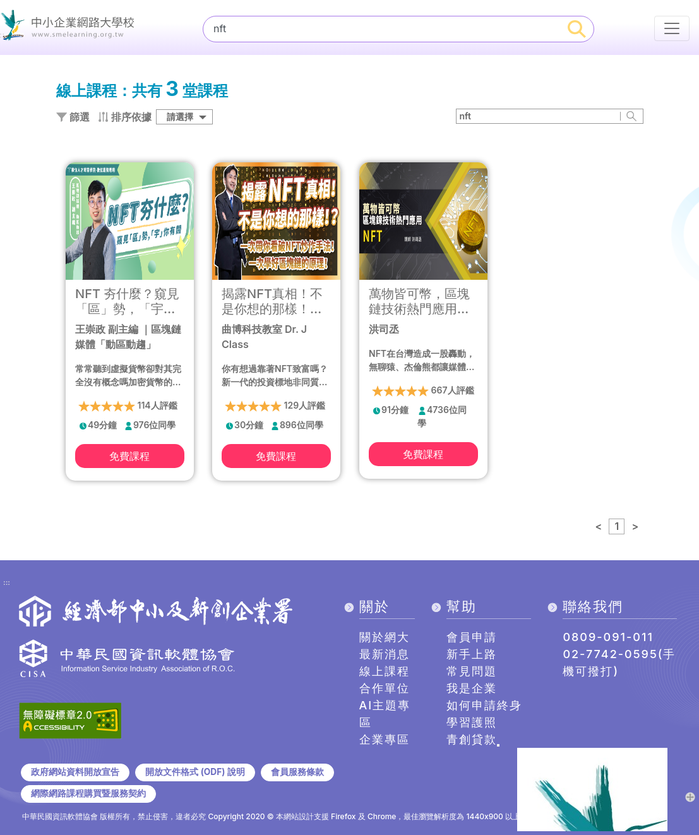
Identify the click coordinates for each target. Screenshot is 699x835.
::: (6, 583)
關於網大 (384, 637)
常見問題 (471, 671)
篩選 (73, 117)
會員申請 (471, 637)
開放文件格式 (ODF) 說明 (194, 772)
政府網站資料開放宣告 (75, 772)
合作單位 (384, 688)
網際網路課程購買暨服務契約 (88, 793)
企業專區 (384, 739)
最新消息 (384, 654)
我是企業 (471, 688)
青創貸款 (471, 739)
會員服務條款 (297, 772)
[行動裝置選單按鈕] (672, 28)
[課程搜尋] (382, 28)
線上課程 (384, 671)
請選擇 (180, 116)
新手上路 (471, 654)
